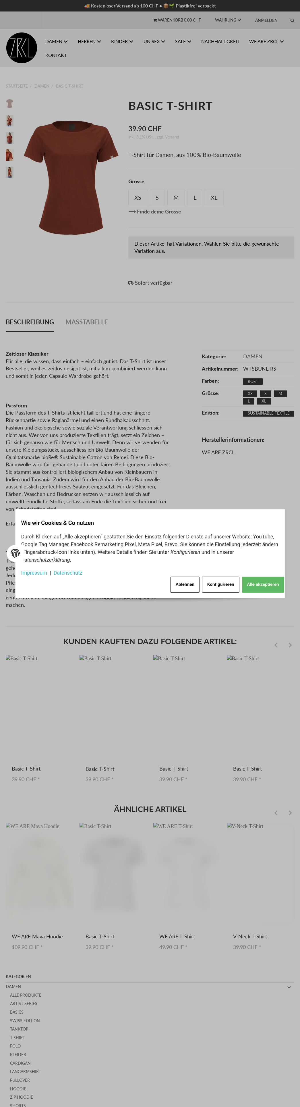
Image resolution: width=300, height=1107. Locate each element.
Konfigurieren (213, 582)
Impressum (39, 571)
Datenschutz (72, 571)
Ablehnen (174, 582)
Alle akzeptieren (257, 582)
